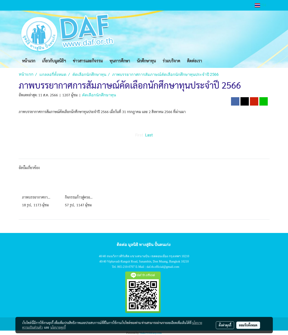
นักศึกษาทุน (146, 60)
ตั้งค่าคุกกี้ (225, 325)
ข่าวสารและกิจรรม (88, 60)
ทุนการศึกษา (120, 60)
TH (260, 5)
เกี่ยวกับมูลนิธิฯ (54, 60)
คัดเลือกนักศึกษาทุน (99, 95)
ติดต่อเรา (194, 60)
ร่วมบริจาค (171, 60)
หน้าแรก (28, 60)
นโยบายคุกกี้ (58, 327)
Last (149, 135)
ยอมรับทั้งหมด (248, 325)
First (139, 135)
